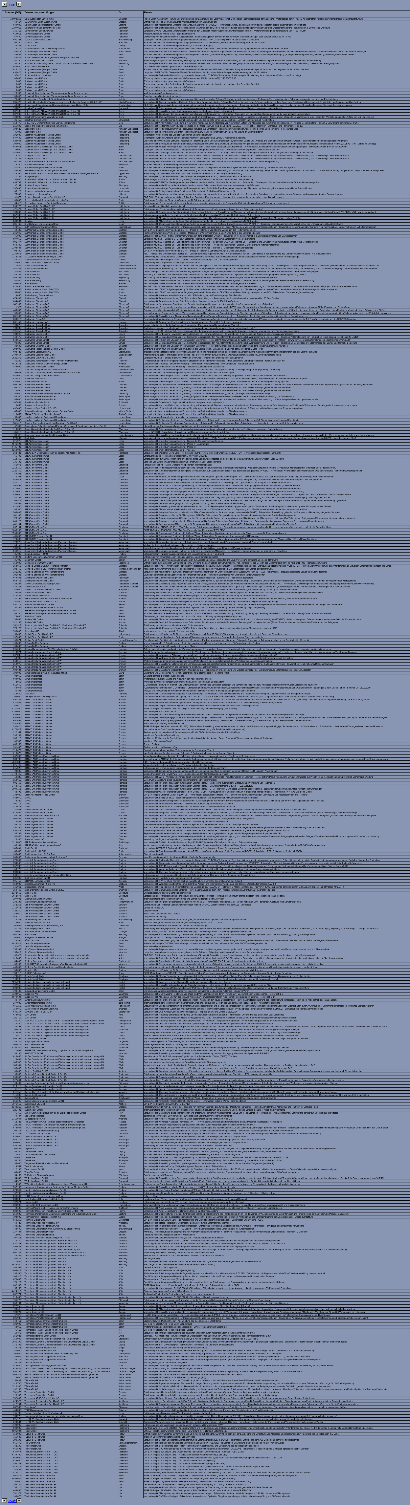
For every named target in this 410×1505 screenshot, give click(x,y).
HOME (12, 5)
